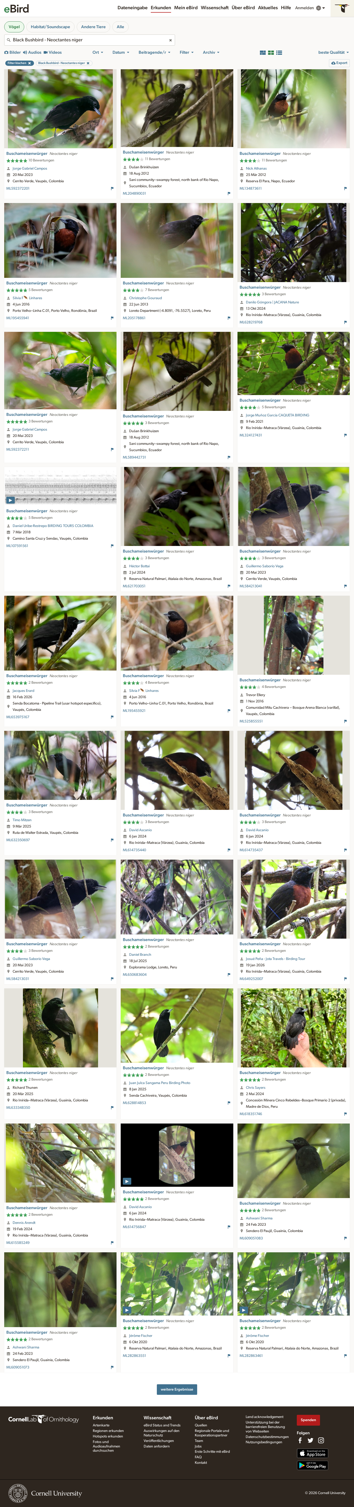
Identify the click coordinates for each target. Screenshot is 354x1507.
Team (199, 1441)
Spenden (308, 1420)
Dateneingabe (133, 8)
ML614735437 (251, 850)
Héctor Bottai (139, 566)
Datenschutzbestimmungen (267, 1437)
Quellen (201, 1425)
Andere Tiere (93, 27)
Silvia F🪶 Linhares (27, 298)
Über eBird (243, 8)
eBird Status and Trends (162, 1425)
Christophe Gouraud (145, 298)
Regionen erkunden (108, 1431)
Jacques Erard (23, 691)
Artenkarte (101, 1425)
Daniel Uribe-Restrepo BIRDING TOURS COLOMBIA (53, 526)
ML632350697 (18, 840)
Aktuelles (268, 8)
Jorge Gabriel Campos (30, 168)
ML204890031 (134, 193)
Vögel (14, 27)
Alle (120, 27)
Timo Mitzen (22, 820)
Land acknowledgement (264, 1417)
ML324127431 (251, 435)
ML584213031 (17, 979)
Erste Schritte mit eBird (212, 1452)
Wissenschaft (215, 8)
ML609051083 (251, 1238)
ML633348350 (18, 1108)
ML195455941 (17, 318)
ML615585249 (18, 1243)
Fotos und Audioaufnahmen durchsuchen (106, 1446)
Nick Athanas (256, 168)
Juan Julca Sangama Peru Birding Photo (159, 1083)
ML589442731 (134, 457)
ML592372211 (17, 449)
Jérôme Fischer (140, 1336)
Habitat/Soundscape (50, 27)
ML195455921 (134, 711)
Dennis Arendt (24, 1223)
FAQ (198, 1457)
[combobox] (89, 40)
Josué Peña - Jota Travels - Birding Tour (275, 959)
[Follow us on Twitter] (310, 1440)
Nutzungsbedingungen (264, 1442)
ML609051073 (17, 1367)
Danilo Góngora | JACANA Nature (272, 302)
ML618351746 (251, 1114)
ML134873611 (251, 188)
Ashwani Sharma (259, 1218)
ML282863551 (134, 1356)
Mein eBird (186, 8)
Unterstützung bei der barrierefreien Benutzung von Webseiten (265, 1427)
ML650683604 (135, 975)
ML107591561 (17, 546)
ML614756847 (134, 1227)
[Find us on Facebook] (300, 1440)
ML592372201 (18, 188)
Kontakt (201, 1463)
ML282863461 (251, 1356)
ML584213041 (251, 586)
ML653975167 (17, 717)
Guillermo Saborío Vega (264, 566)
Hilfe (286, 8)
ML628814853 (134, 1103)
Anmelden (304, 8)
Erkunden (161, 8)
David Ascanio (140, 830)
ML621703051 (134, 586)
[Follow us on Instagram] (321, 1440)
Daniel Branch (140, 955)
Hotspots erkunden (108, 1436)
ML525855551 (251, 721)
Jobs (198, 1446)
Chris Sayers (255, 1088)
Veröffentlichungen (159, 1441)
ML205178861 (134, 318)
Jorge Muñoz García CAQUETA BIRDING (277, 415)
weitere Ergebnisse (177, 1389)
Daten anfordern (157, 1446)
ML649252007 (251, 979)
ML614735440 (134, 850)
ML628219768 (251, 322)
